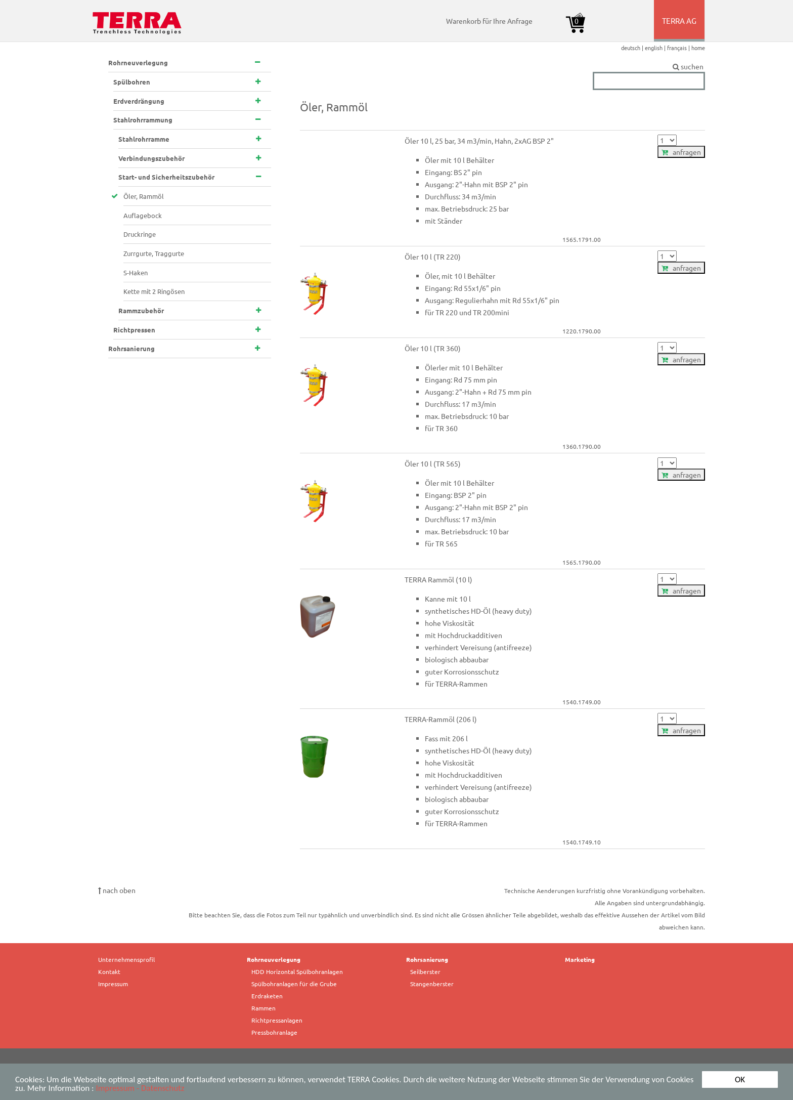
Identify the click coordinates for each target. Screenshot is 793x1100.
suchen (649, 67)
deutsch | (633, 48)
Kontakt (109, 971)
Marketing (580, 959)
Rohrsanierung (427, 959)
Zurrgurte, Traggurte (153, 253)
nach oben (117, 890)
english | (656, 48)
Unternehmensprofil (126, 959)
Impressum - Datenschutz (140, 1088)
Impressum (113, 984)
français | (679, 48)
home (698, 48)
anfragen (681, 151)
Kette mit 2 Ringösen (154, 291)
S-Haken (135, 272)
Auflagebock (142, 215)
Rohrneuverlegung (273, 959)
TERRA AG (680, 28)
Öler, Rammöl (143, 196)
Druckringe (139, 234)
